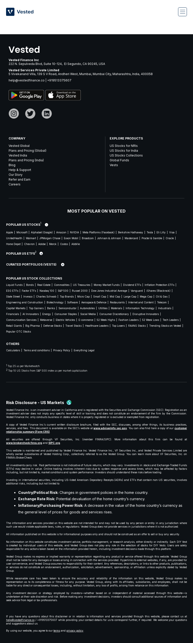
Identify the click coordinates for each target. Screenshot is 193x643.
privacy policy (74, 630)
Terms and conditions (37, 350)
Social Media (88, 314)
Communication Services (21, 319)
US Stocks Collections (126, 155)
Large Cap (130, 296)
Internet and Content (140, 302)
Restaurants (117, 302)
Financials (12, 314)
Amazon (61, 232)
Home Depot (13, 244)
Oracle (170, 238)
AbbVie (75, 244)
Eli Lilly (161, 232)
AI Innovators (31, 314)
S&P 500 (63, 290)
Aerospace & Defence (93, 302)
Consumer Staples (65, 314)
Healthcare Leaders (96, 325)
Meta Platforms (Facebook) (98, 232)
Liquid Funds (14, 284)
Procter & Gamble (152, 238)
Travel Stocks (73, 325)
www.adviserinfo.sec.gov (110, 428)
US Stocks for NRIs (124, 146)
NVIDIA (74, 232)
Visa (172, 232)
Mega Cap (146, 296)
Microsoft (21, 232)
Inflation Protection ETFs (159, 284)
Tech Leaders (171, 319)
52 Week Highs (106, 319)
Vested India (18, 155)
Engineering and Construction (24, 302)
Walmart (31, 238)
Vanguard (137, 290)
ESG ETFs (12, 290)
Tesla (150, 232)
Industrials (164, 308)
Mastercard (131, 238)
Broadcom (88, 238)
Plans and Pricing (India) (26, 160)
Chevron (29, 244)
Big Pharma (32, 325)
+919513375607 (59, 80)
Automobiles (87, 308)
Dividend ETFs (132, 284)
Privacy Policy (61, 350)
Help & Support (20, 170)
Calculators (13, 350)
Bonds (30, 284)
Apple (9, 232)
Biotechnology (55, 302)
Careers (15, 184)
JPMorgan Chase (50, 238)
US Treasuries (81, 284)
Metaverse (46, 319)
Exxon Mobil (71, 238)
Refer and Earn (19, 179)
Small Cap (99, 296)
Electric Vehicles (65, 319)
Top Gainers (36, 308)
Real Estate (43, 284)
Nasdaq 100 (47, 290)
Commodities (61, 284)
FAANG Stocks (137, 325)
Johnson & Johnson (109, 238)
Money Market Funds (107, 284)
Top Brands (67, 296)
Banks (51, 308)
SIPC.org (54, 442)
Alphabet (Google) (42, 232)
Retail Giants (14, 325)
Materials (116, 308)
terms (56, 630)
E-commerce (86, 319)
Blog (12, 165)
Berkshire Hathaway (130, 232)
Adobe (42, 244)
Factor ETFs (29, 290)
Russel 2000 (80, 290)
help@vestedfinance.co (27, 80)
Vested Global (19, 146)
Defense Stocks (52, 325)
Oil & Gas (161, 296)
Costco (64, 244)
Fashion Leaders (129, 319)
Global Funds (119, 160)
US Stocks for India (124, 150)
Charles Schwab (46, 296)
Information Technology (140, 308)
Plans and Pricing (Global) (27, 150)
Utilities (102, 308)
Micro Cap (83, 296)
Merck (52, 244)
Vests (114, 165)
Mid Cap (115, 296)
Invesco (27, 296)
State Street (13, 296)
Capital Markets (15, 308)
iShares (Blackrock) (158, 290)
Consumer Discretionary (114, 314)
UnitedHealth (14, 238)
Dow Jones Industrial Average (109, 290)
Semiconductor (67, 308)
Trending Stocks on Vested (165, 325)
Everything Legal (84, 350)
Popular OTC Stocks (18, 331)
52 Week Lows (150, 319)
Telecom (162, 302)
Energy (46, 314)
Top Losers (118, 325)
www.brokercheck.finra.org (24, 442)
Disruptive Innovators (145, 314)
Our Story (16, 175)
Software (72, 302)
